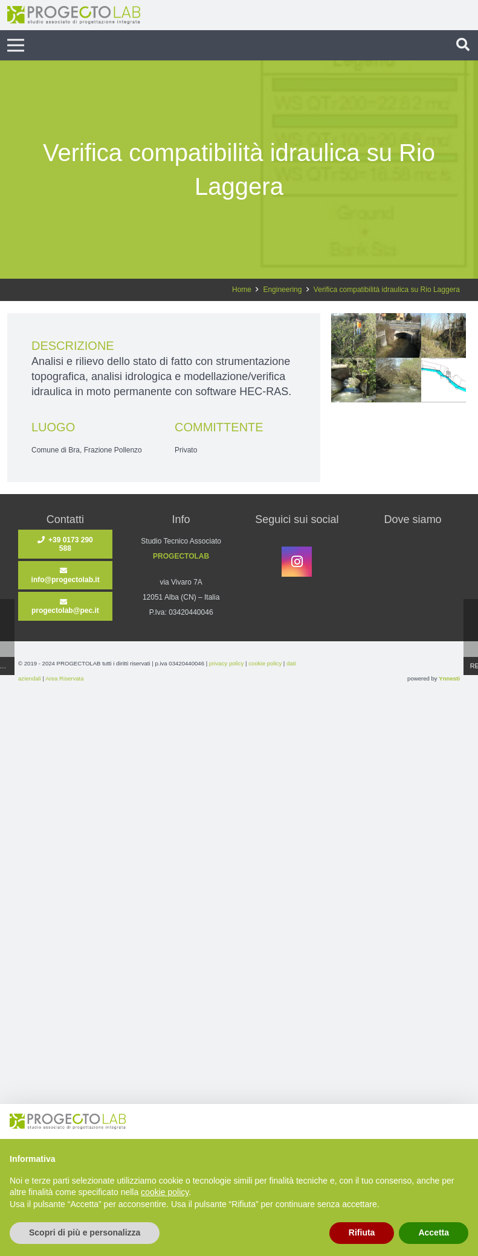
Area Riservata (64, 678)
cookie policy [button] (165, 1192)
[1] (443, 380)
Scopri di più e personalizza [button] (84, 1232)
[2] (353, 335)
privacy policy (226, 663)
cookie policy (265, 663)
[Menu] (15, 45)
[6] (398, 335)
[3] (398, 380)
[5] (443, 335)
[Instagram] (297, 562)
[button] (462, 45)
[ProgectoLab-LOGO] (73, 15)
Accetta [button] (433, 1232)
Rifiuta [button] (362, 1232)
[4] (353, 380)
